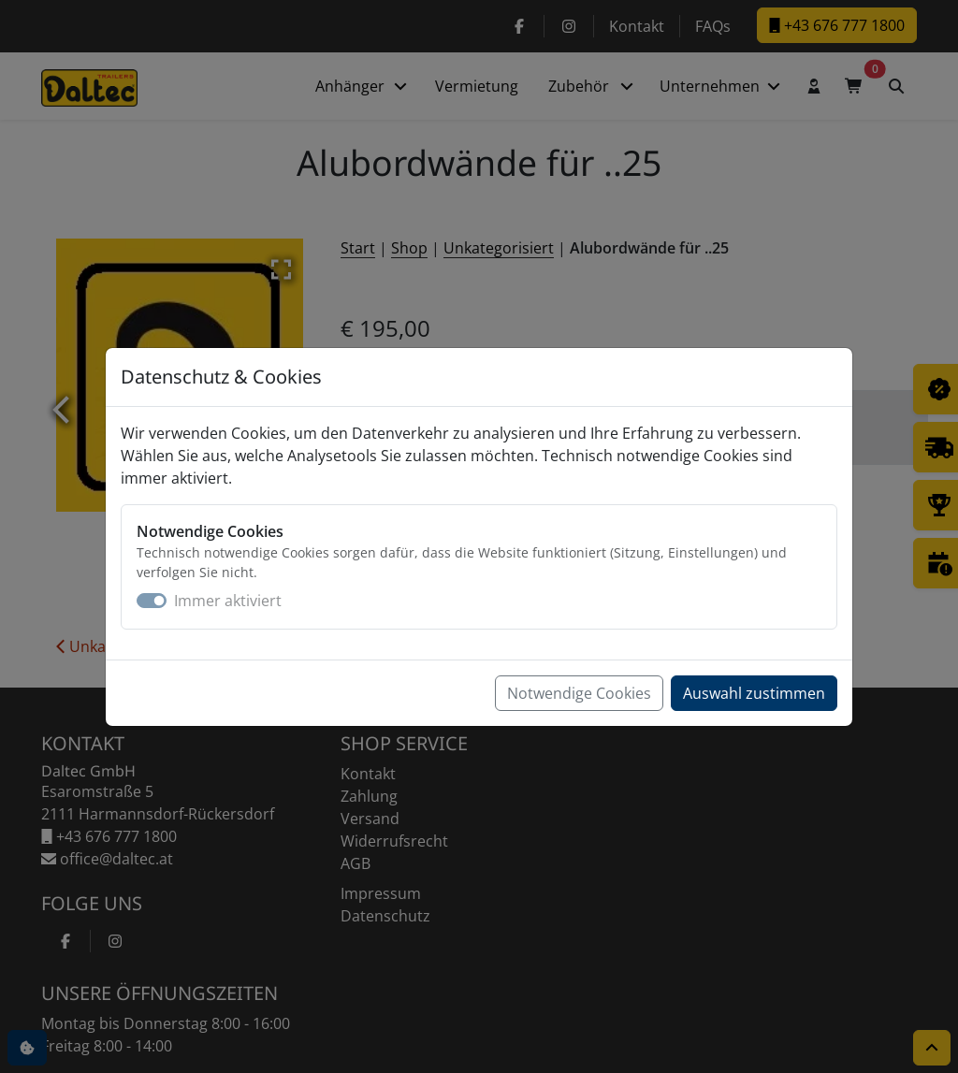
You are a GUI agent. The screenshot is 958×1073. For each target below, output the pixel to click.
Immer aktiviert (228, 600)
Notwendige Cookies (579, 693)
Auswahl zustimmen (754, 693)
